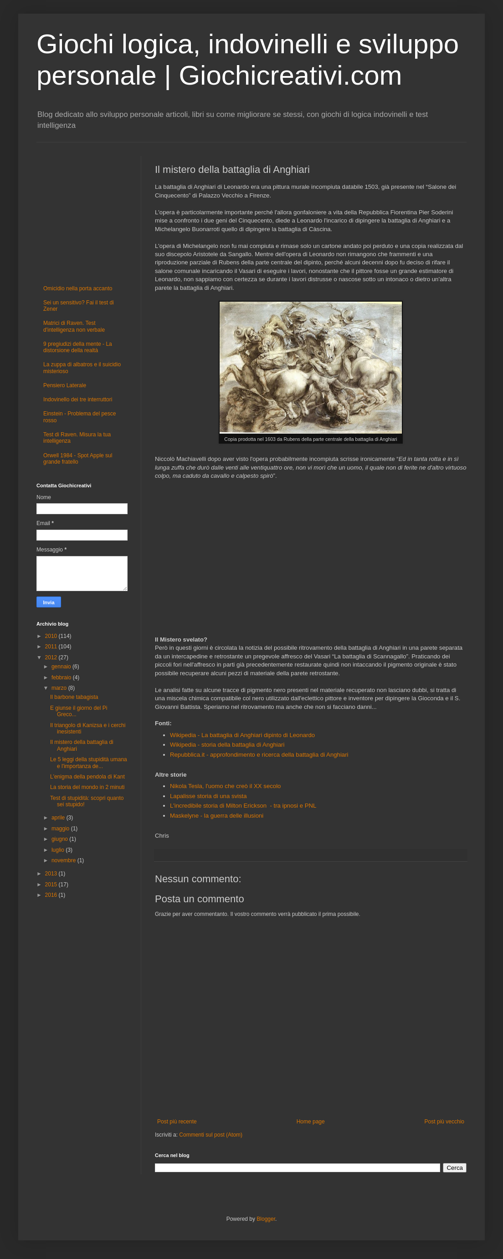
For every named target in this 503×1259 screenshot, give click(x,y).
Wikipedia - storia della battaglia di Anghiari (227, 744)
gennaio (61, 666)
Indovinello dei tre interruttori (77, 399)
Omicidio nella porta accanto (77, 288)
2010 (52, 636)
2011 (52, 646)
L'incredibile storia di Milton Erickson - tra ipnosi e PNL (243, 805)
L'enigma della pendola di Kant (87, 777)
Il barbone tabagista (74, 697)
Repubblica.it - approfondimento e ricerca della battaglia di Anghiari (259, 754)
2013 (52, 873)
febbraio (62, 677)
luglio (58, 850)
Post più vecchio (444, 1121)
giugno (60, 839)
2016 (52, 895)
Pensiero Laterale (64, 385)
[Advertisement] (236, 561)
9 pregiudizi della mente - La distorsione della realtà (77, 347)
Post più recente (177, 1121)
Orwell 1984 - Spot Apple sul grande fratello (77, 458)
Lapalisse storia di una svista (208, 796)
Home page (311, 1121)
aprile (59, 817)
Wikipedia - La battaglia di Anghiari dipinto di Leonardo (242, 735)
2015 (52, 884)
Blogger (266, 1219)
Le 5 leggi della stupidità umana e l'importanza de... (88, 762)
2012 (52, 657)
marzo (59, 688)
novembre (64, 860)
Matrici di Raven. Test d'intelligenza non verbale (74, 326)
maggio (61, 828)
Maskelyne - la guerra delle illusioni (216, 815)
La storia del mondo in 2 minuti (87, 787)
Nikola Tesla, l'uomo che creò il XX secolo (225, 786)
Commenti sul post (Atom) (210, 1135)
